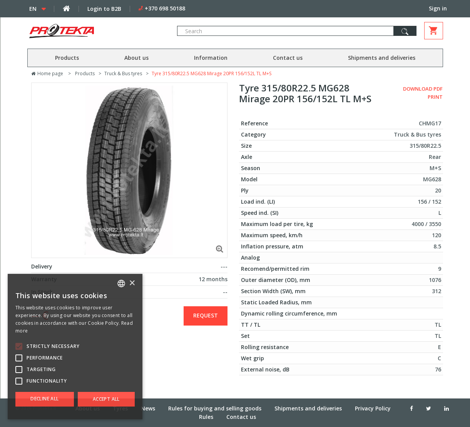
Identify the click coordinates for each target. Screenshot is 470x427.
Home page (47, 73)
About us (136, 57)
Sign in (438, 8)
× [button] (132, 283)
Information (210, 57)
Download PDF (423, 89)
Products (67, 57)
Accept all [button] (106, 399)
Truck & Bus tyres (123, 73)
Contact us (288, 57)
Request (205, 315)
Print (435, 97)
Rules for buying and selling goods (214, 408)
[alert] (75, 346)
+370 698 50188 (165, 8)
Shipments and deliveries (381, 57)
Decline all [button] (44, 398)
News (148, 408)
